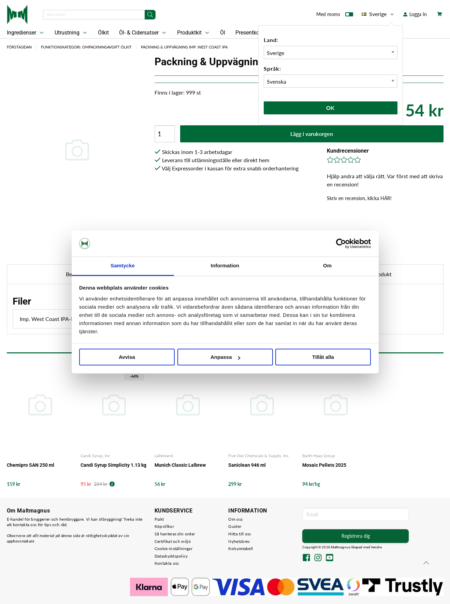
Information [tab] (225, 266)
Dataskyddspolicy (171, 556)
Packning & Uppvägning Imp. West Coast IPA (184, 47)
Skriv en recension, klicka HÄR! (359, 198)
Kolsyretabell (240, 548)
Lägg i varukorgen (311, 133)
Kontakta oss (167, 563)
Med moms (334, 15)
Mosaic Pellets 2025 (324, 465)
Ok (330, 107)
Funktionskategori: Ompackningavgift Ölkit (86, 47)
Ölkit (103, 32)
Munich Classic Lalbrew (180, 465)
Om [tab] (327, 266)
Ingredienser (26, 32)
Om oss (235, 519)
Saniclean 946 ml (247, 465)
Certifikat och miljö (173, 541)
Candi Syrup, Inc (95, 455)
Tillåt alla (323, 357)
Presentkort (249, 32)
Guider (234, 526)
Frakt (159, 519)
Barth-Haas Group (318, 455)
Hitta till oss (239, 533)
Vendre (376, 547)
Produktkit (194, 32)
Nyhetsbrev (239, 541)
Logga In (415, 14)
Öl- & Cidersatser (143, 32)
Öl (222, 32)
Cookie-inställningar (173, 548)
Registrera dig (356, 536)
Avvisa (127, 357)
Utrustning (71, 32)
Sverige (378, 14)
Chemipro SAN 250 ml (30, 465)
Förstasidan (19, 47)
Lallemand (164, 455)
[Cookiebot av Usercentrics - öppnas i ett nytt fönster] (341, 243)
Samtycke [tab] (123, 266)
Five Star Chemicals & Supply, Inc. (259, 455)
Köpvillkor (164, 526)
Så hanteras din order (175, 533)
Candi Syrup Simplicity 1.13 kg (113, 465)
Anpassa (225, 357)
